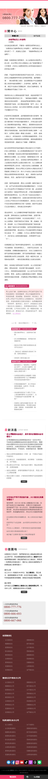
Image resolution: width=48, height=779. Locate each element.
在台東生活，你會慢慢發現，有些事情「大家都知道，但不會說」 (24, 461)
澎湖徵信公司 (9, 712)
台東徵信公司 (31, 708)
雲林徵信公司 (31, 693)
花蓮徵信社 (9, 666)
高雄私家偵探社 (32, 747)
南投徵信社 (9, 655)
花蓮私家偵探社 (10, 754)
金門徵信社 (30, 670)
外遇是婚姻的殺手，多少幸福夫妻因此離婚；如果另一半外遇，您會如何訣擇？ (25, 386)
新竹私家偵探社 (32, 732)
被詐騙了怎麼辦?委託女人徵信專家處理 (21, 534)
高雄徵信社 (30, 658)
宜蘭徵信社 (30, 662)
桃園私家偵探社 (10, 732)
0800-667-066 (12, 620)
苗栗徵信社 (9, 647)
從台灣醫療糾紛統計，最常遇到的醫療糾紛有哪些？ (25, 435)
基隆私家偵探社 (32, 728)
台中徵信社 (30, 647)
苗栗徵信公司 (9, 690)
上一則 (13, 323)
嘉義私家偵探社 (32, 743)
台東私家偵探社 (32, 754)
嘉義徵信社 (30, 655)
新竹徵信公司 (31, 686)
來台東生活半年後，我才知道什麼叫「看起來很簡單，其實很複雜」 (24, 466)
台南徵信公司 (9, 701)
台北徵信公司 (9, 682)
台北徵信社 (9, 640)
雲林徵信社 (30, 651)
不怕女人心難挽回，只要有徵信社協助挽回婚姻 (24, 528)
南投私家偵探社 (10, 743)
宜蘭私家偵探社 (32, 751)
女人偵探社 (9, 724)
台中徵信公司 (31, 690)
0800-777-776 (24, 16)
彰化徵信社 (9, 651)
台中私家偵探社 (32, 736)
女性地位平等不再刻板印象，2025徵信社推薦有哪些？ (25, 498)
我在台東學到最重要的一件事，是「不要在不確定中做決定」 (24, 455)
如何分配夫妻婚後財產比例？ (17, 531)
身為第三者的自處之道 (22, 358)
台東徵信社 (30, 666)
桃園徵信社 (9, 644)
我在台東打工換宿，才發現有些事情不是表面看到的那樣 (24, 477)
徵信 (29, 770)
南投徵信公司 (9, 697)
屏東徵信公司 (9, 705)
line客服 (37, 777)
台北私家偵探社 (10, 728)
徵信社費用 (43, 770)
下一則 (34, 323)
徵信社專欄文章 (24, 323)
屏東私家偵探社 (10, 751)
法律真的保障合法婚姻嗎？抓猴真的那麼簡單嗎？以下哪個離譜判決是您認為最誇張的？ (25, 378)
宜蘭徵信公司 (31, 705)
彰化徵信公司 (9, 693)
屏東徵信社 (9, 662)
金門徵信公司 (31, 712)
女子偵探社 (30, 724)
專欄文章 (43, 26)
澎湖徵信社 (9, 670)
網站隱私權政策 (24, 772)
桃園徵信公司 (9, 686)
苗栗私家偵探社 (10, 736)
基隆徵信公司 (31, 682)
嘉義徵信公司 (31, 697)
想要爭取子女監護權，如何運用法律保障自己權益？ (24, 524)
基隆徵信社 (30, 640)
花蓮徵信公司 (9, 708)
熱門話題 (37, 36)
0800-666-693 (12, 613)
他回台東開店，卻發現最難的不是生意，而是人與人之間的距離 (24, 472)
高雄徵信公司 (31, 701)
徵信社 (29, 26)
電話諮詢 (12, 777)
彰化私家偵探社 (10, 739)
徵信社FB (37, 770)
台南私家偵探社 (10, 747)
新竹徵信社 (30, 644)
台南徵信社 (9, 658)
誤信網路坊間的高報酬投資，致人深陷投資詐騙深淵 (24, 518)
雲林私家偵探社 (32, 739)
